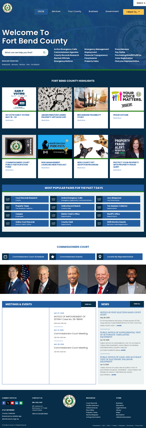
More (119, 325)
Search (140, 3)
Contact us (37, 398)
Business (90, 11)
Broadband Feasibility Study (89, 116)
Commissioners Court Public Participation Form (17, 164)
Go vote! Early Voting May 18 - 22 (17, 116)
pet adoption (35, 64)
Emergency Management (97, 49)
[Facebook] (4, 404)
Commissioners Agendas (66, 52)
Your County (70, 11)
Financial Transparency (96, 55)
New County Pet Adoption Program (87, 163)
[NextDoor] (21, 404)
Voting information (93, 417)
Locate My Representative (121, 256)
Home (34, 11)
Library (118, 410)
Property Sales (92, 61)
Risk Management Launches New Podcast (53, 163)
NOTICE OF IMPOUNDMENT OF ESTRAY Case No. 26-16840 (70, 318)
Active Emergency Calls (65, 49)
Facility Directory (92, 405)
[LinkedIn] (17, 404)
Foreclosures (91, 58)
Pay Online (120, 52)
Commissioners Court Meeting (71, 333)
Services (50, 11)
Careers (114, 425)
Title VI (108, 425)
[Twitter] (8, 404)
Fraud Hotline (120, 115)
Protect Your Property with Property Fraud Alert (126, 164)
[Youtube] (13, 404)
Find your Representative (127, 61)
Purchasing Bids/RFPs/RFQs (128, 55)
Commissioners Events (72, 256)
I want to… (131, 11)
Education (120, 405)
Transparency (97, 425)
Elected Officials (62, 58)
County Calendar (8, 413)
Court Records (91, 403)
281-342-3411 (37, 402)
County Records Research (66, 55)
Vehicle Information (123, 417)
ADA (104, 425)
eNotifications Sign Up (10, 419)
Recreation (120, 415)
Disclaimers (130, 425)
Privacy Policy (139, 425)
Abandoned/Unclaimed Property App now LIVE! (53, 116)
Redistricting (6, 64)
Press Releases (122, 49)
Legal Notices (121, 408)
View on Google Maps (40, 413)
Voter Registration (124, 58)
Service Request (92, 415)
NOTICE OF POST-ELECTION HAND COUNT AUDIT (120, 313)
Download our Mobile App (11, 416)
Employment (91, 52)
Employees (122, 425)
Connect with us (9, 398)
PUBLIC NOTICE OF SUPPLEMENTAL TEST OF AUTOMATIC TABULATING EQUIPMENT (120, 334)
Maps (118, 412)
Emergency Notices (63, 61)
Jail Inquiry (14, 64)
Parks (28, 64)
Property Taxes (91, 412)
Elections (22, 64)
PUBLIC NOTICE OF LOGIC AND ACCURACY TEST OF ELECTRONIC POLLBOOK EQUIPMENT (120, 359)
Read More (9, 120)
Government (110, 11)
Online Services (92, 408)
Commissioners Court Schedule (29, 256)
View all (88, 304)
